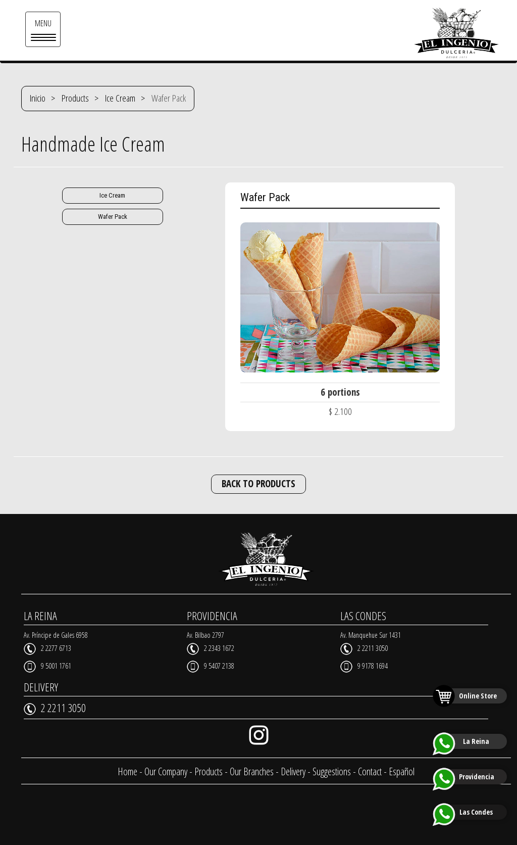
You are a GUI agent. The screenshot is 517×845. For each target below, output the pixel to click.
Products (75, 98)
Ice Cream (120, 98)
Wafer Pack (112, 216)
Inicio (37, 98)
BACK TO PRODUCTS (258, 483)
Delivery (293, 771)
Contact (370, 771)
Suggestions (332, 771)
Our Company (165, 771)
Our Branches (252, 771)
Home (127, 771)
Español (402, 771)
